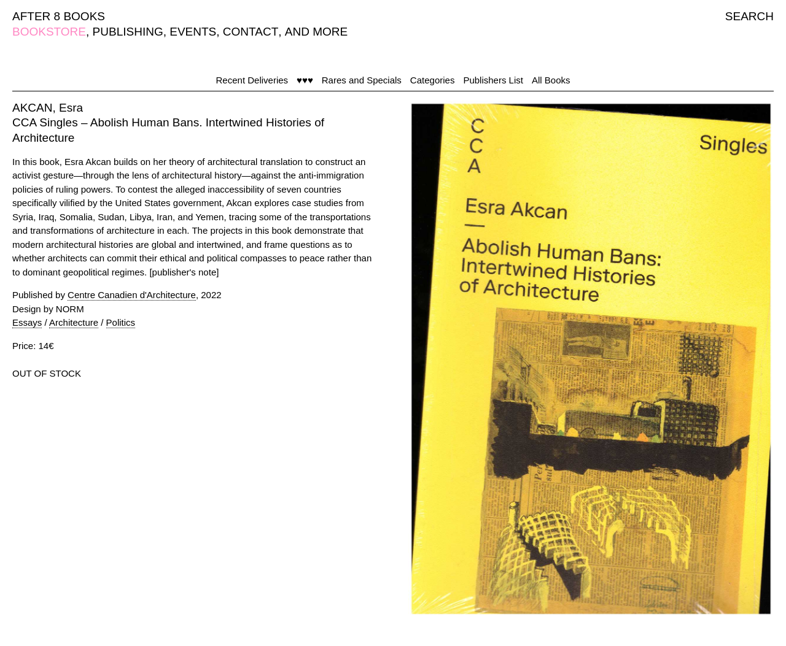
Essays (27, 322)
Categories (432, 80)
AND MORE (316, 31)
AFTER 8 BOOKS (58, 16)
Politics (121, 322)
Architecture (73, 322)
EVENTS (192, 31)
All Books (551, 80)
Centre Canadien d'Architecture (132, 295)
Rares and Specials (362, 80)
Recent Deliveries (252, 80)
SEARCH (749, 16)
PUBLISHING (128, 31)
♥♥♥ (305, 80)
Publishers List (493, 80)
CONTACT (250, 31)
